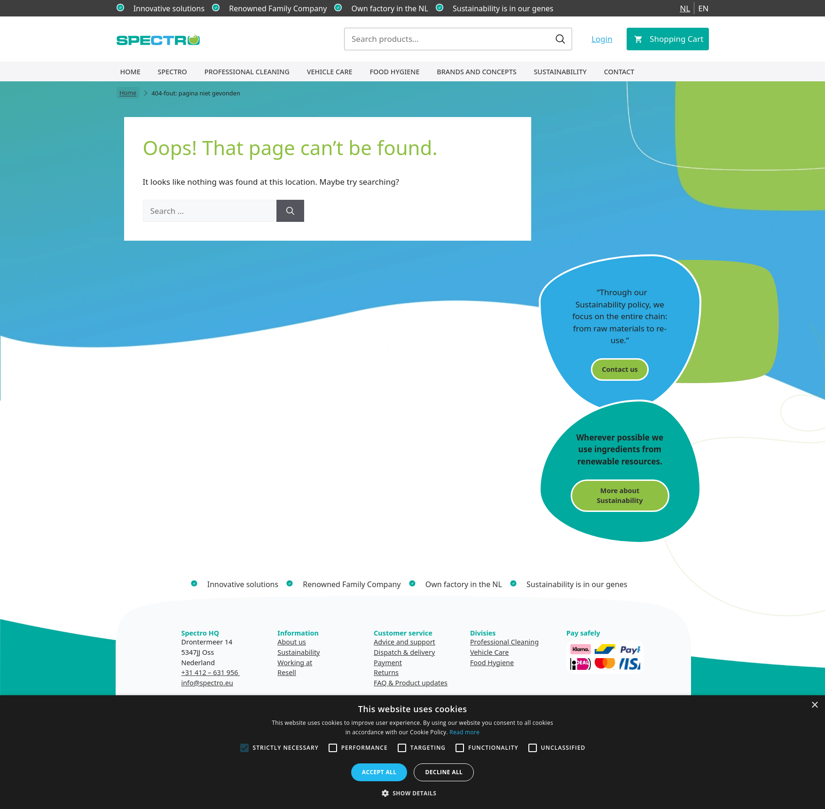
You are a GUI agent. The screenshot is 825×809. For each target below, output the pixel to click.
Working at (294, 662)
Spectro (172, 71)
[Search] (290, 211)
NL (685, 8)
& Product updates (418, 682)
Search (560, 39)
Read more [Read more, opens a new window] (464, 732)
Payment (388, 662)
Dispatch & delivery (404, 652)
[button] (413, 793)
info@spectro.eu (207, 682)
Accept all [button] (379, 772)
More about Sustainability (620, 495)
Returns (386, 672)
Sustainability (560, 71)
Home (130, 71)
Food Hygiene (394, 71)
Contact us (619, 369)
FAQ (380, 682)
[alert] (412, 752)
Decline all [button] (444, 772)
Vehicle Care (330, 71)
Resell (286, 672)
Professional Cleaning (247, 71)
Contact (619, 71)
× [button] (814, 705)
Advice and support (404, 641)
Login (602, 38)
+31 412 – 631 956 (210, 672)
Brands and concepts (476, 71)
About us (291, 641)
